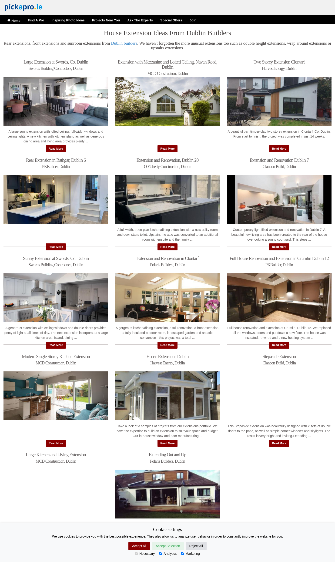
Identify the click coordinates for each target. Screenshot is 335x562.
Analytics (168, 553)
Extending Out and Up (167, 454)
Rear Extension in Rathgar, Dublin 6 (56, 160)
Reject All (196, 546)
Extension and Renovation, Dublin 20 (168, 160)
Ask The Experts (140, 20)
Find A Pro (36, 20)
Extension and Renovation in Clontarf (167, 258)
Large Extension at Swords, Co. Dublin (55, 61)
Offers (171, 20)
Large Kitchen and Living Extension (56, 454)
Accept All (139, 546)
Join (193, 20)
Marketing (190, 553)
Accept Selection (168, 546)
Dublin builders (124, 43)
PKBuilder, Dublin (56, 167)
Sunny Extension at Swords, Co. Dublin (56, 258)
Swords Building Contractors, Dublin (56, 68)
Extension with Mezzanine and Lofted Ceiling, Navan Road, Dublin (167, 64)
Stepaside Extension (279, 356)
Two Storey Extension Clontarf (279, 61)
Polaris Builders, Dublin (167, 265)
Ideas (68, 20)
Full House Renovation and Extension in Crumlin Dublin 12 (279, 258)
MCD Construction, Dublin (167, 73)
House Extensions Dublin (167, 356)
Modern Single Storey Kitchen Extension (56, 356)
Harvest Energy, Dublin (279, 68)
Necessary (145, 553)
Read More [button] (56, 148)
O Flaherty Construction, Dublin (167, 167)
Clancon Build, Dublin (279, 167)
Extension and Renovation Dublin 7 (279, 160)
